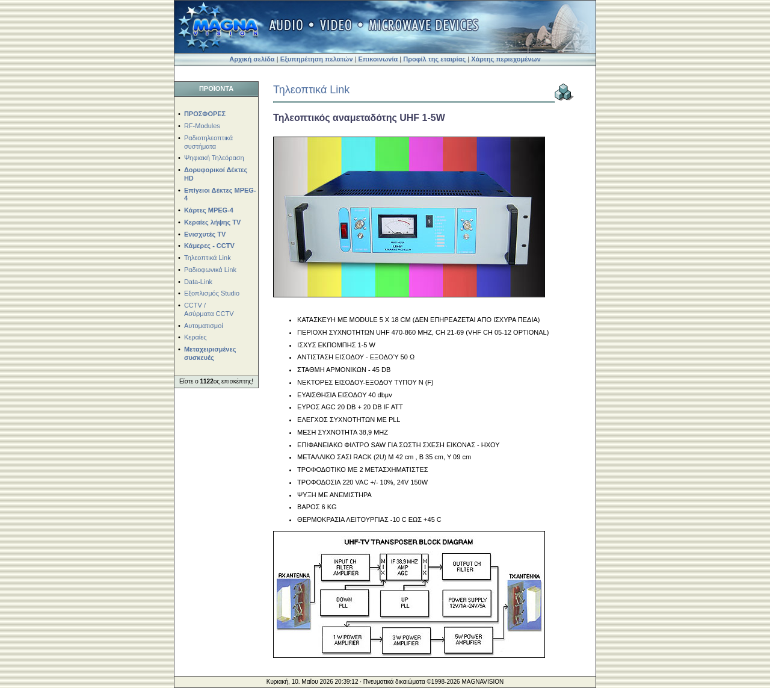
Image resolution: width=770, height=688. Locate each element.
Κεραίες (195, 337)
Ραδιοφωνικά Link (210, 269)
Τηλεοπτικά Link (207, 257)
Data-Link (198, 281)
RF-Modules (202, 125)
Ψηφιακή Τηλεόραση (214, 157)
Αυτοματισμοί (203, 325)
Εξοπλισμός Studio (211, 293)
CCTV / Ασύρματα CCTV (209, 309)
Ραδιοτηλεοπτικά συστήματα (208, 142)
